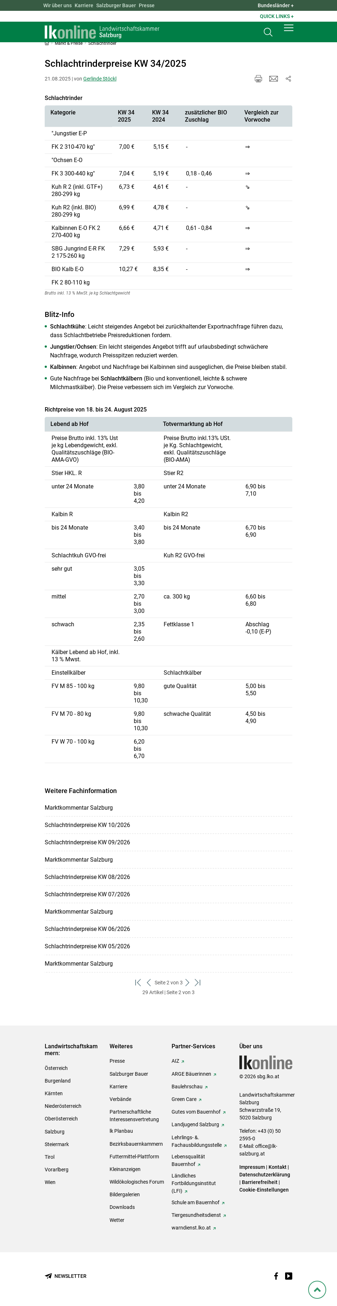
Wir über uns (57, 5)
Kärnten (54, 1093)
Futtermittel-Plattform (134, 1156)
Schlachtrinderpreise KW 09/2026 (87, 842)
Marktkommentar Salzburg (79, 807)
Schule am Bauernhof (196, 1202)
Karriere (84, 5)
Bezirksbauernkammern (136, 1144)
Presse (147, 5)
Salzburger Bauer (116, 5)
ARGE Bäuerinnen (191, 1074)
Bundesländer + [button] (276, 5)
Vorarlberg (56, 1169)
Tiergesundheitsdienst (196, 1215)
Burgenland (58, 1081)
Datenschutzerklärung (264, 1174)
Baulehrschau (187, 1086)
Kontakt (278, 1167)
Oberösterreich (61, 1119)
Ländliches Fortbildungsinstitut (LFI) (194, 1183)
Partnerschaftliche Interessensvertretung (134, 1115)
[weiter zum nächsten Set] (187, 982)
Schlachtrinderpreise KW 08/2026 (87, 877)
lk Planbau (121, 1131)
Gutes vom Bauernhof (196, 1112)
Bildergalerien (125, 1194)
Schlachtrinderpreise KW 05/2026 (87, 946)
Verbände (120, 1099)
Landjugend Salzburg (195, 1124)
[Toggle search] (268, 34)
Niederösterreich (63, 1106)
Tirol (49, 1157)
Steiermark (57, 1144)
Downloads (122, 1207)
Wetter (117, 1220)
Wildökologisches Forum (137, 1182)
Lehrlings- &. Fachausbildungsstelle (197, 1141)
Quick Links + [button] (277, 16)
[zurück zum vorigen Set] (149, 982)
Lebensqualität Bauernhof (188, 1160)
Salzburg (55, 1132)
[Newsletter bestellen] (66, 1276)
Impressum (252, 1167)
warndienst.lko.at (191, 1228)
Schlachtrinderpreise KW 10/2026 (87, 825)
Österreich (56, 1068)
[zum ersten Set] (138, 982)
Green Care (184, 1099)
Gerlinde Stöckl (99, 79)
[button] (288, 33)
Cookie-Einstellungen (264, 1190)
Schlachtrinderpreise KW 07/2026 (87, 894)
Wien (50, 1182)
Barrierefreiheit (260, 1182)
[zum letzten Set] (198, 982)
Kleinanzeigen (125, 1169)
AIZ (175, 1061)
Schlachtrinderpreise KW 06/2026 (87, 929)
